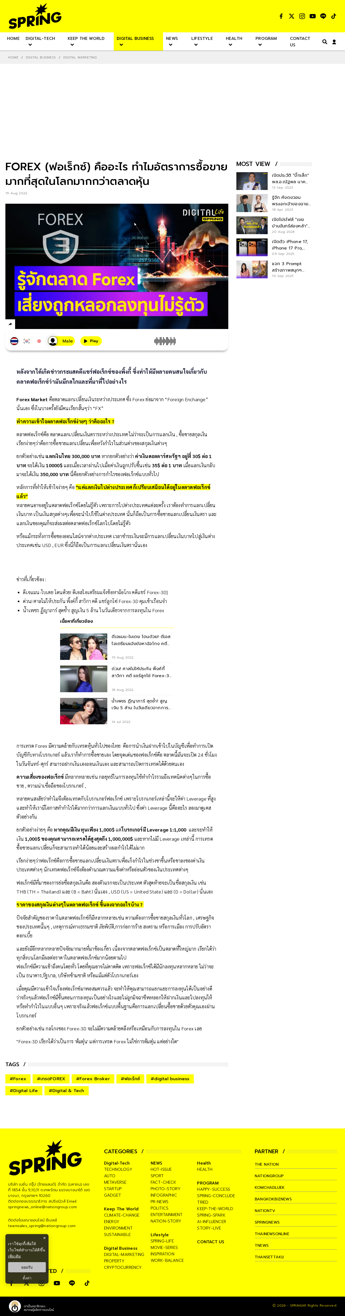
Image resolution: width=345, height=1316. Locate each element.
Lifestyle (160, 1235)
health (204, 1169)
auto (110, 1176)
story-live (209, 1228)
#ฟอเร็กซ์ (130, 1079)
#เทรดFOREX (51, 1079)
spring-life (162, 1241)
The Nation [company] (268, 1164)
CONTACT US (210, 1242)
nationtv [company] (266, 1211)
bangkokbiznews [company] (274, 1199)
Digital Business (41, 57)
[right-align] (324, 41)
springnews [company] (268, 1222)
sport (157, 1176)
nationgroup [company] (270, 1176)
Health (204, 1163)
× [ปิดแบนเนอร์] (44, 1238)
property (114, 1261)
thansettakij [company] (270, 1257)
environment (118, 1228)
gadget (112, 1195)
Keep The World (121, 1209)
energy (111, 1222)
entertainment (167, 1215)
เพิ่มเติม (14, 1256)
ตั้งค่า (27, 1278)
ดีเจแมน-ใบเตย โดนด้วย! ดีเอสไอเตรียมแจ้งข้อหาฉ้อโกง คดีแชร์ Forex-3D (94, 592)
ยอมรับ (27, 1267)
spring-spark (211, 1215)
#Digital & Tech (66, 1091)
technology (118, 1169)
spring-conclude (216, 1196)
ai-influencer (211, 1222)
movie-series (164, 1248)
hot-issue (161, 1169)
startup (113, 1189)
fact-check (164, 1182)
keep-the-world (215, 1209)
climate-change (122, 1215)
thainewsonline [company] (273, 1234)
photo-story (166, 1189)
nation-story (166, 1221)
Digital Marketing (80, 57)
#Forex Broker (93, 1079)
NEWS (157, 1163)
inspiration (162, 1254)
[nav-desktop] (13, 38)
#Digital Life (24, 1091)
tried (202, 1202)
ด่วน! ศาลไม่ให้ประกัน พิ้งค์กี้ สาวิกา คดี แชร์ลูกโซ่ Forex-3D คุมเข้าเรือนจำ (95, 601)
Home (13, 57)
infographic (164, 1195)
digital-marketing (124, 1255)
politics (160, 1208)
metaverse (115, 1182)
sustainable (117, 1235)
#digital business (170, 1079)
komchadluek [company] (270, 1187)
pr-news (159, 1202)
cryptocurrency (123, 1267)
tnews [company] (262, 1245)
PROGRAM (207, 1183)
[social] (281, 16)
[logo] (35, 16)
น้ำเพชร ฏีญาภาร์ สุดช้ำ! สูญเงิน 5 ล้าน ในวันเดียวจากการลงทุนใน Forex (93, 610)
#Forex (18, 1079)
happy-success (213, 1189)
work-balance (167, 1260)
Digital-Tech (117, 1163)
